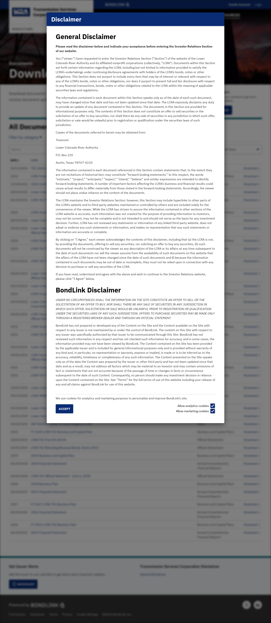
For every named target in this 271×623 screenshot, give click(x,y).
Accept (64, 409)
